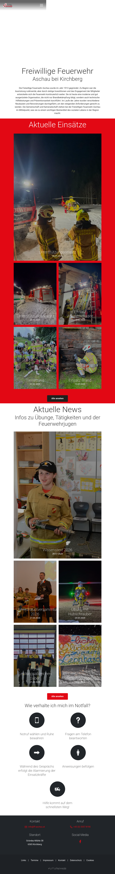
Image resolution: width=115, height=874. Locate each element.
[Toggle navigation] (100, 5)
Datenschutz (76, 860)
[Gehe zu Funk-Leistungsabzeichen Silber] (35, 656)
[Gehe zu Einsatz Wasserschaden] (80, 294)
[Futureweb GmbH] (57, 868)
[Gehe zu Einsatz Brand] (80, 358)
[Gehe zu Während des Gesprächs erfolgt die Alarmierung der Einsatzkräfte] (37, 761)
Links (23, 860)
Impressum (48, 860)
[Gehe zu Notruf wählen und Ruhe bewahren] (37, 727)
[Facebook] (80, 841)
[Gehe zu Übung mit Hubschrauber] (80, 592)
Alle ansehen (57, 398)
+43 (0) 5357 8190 (82, 827)
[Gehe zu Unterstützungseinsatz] (57, 197)
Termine (34, 860)
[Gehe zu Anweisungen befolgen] (78, 761)
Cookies (90, 860)
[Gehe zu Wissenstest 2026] (57, 495)
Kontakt (61, 860)
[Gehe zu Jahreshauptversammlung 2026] (35, 592)
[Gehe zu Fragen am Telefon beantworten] (78, 727)
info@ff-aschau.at (36, 827)
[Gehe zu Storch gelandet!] (80, 656)
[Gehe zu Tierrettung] (35, 358)
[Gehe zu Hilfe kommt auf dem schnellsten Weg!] (57, 795)
